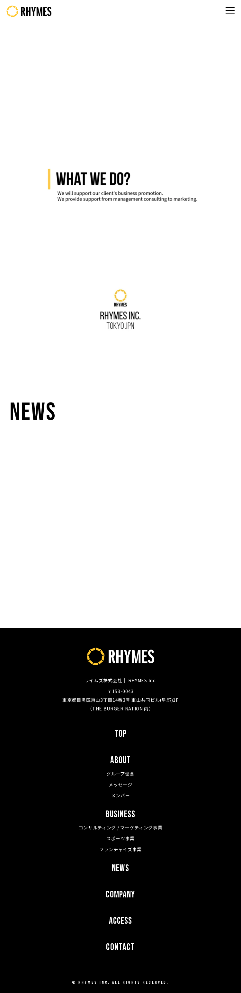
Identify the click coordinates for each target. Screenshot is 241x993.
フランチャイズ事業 (120, 849)
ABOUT (120, 760)
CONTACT (120, 947)
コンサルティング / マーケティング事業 (121, 827)
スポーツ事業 (120, 838)
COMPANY (120, 895)
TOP (120, 734)
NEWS (120, 868)
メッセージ (120, 784)
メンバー (120, 795)
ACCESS (120, 921)
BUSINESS (120, 815)
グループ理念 (120, 773)
